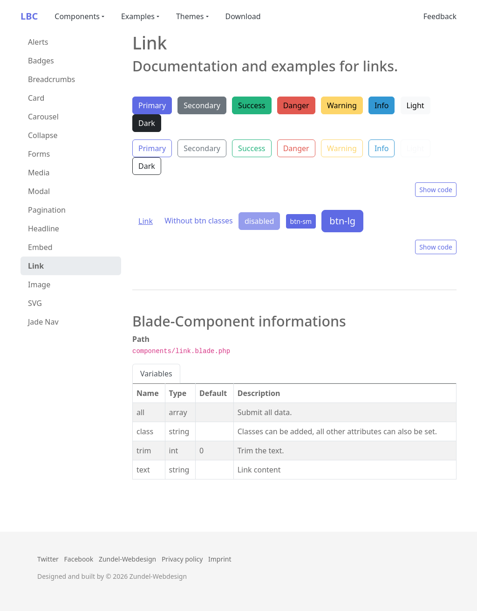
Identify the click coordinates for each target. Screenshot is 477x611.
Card (36, 98)
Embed (40, 247)
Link (36, 266)
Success (251, 105)
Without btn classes (198, 220)
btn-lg (342, 221)
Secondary (202, 105)
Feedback (440, 16)
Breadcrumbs (51, 79)
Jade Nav (43, 322)
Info (382, 105)
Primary (152, 105)
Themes (190, 16)
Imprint (220, 559)
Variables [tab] (156, 373)
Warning (342, 105)
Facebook (79, 559)
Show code (435, 189)
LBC (29, 16)
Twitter (48, 559)
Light (415, 105)
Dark (146, 123)
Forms (39, 154)
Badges (41, 61)
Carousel (43, 116)
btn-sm (301, 221)
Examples (138, 16)
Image (39, 284)
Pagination (47, 210)
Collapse (43, 135)
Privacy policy (182, 559)
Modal (39, 191)
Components (77, 16)
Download (243, 16)
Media (38, 172)
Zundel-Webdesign (127, 559)
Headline (43, 228)
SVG (35, 303)
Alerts (38, 42)
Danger (296, 105)
